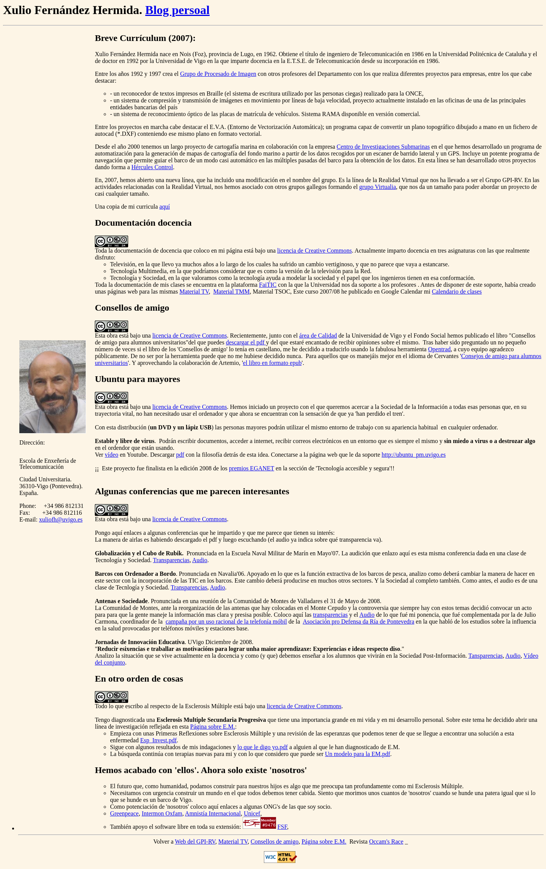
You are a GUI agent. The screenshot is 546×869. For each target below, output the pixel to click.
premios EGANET (251, 468)
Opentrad (439, 349)
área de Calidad (318, 335)
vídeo (111, 454)
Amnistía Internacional (213, 813)
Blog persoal (177, 10)
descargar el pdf (246, 342)
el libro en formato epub (272, 363)
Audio (199, 560)
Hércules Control (152, 167)
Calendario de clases (457, 291)
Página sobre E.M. (212, 726)
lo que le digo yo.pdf (262, 747)
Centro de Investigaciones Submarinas (383, 146)
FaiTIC (267, 284)
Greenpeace (124, 813)
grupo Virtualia (377, 187)
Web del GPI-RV (195, 841)
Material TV (194, 291)
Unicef (252, 813)
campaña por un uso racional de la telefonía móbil (226, 621)
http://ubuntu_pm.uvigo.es (413, 454)
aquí (164, 206)
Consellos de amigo (274, 841)
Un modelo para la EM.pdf (357, 754)
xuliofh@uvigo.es (61, 519)
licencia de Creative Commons (314, 250)
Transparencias (171, 560)
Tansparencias (485, 655)
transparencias (330, 614)
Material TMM (231, 291)
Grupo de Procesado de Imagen (218, 74)
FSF (282, 826)
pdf (180, 454)
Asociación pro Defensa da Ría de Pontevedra (358, 621)
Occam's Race (386, 841)
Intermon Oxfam (162, 813)
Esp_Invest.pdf (158, 740)
